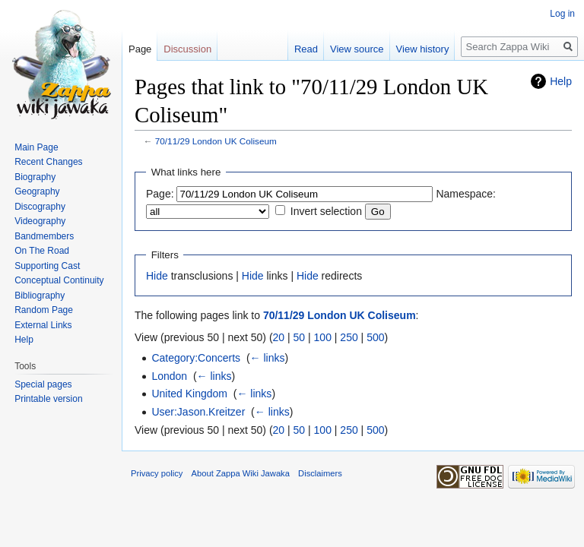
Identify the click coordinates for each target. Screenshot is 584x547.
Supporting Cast (47, 266)
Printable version (48, 399)
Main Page (36, 147)
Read (306, 49)
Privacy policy (156, 473)
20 (279, 337)
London (169, 376)
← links (267, 358)
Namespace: (466, 194)
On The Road (41, 250)
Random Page (43, 310)
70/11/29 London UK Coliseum (216, 141)
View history (422, 49)
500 (375, 337)
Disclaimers (320, 473)
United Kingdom (189, 393)
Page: (160, 194)
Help (561, 81)
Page (140, 49)
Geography (36, 191)
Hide (157, 276)
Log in (562, 13)
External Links (42, 325)
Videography (39, 221)
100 (323, 337)
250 (348, 337)
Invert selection (326, 211)
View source (357, 49)
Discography (39, 206)
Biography (35, 177)
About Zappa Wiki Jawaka (241, 473)
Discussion (187, 49)
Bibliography (39, 295)
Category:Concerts (195, 358)
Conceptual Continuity (58, 280)
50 (300, 337)
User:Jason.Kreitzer (198, 412)
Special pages (42, 384)
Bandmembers (44, 236)
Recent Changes (48, 162)
